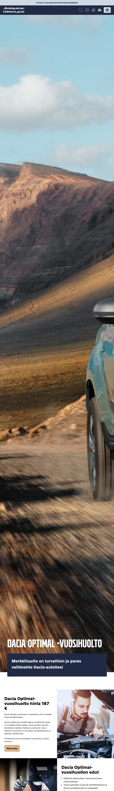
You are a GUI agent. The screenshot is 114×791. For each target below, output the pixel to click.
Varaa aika (12, 748)
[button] (107, 10)
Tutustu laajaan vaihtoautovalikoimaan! (57, 3)
